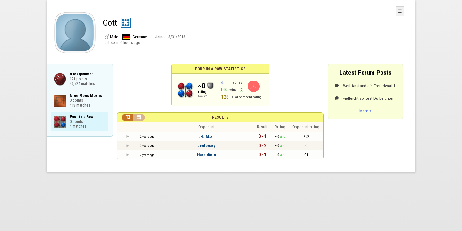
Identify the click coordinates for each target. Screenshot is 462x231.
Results (220, 117)
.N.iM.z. (206, 136)
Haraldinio (206, 154)
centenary (206, 145)
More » (365, 110)
